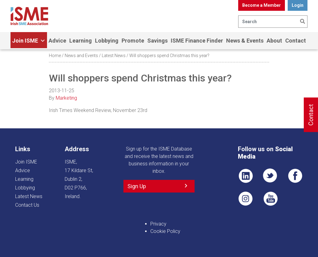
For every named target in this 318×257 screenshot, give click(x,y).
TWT (270, 176)
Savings (157, 40)
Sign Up (136, 186)
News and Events (81, 55)
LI (245, 176)
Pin (245, 198)
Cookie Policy (165, 231)
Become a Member (261, 5)
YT (270, 198)
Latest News (114, 55)
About (274, 40)
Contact (295, 40)
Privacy (158, 224)
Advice (57, 40)
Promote (133, 40)
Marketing (66, 98)
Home (55, 55)
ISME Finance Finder (197, 40)
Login (297, 5)
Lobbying (106, 40)
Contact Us (27, 205)
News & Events (245, 40)
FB (295, 176)
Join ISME (28, 40)
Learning (80, 40)
